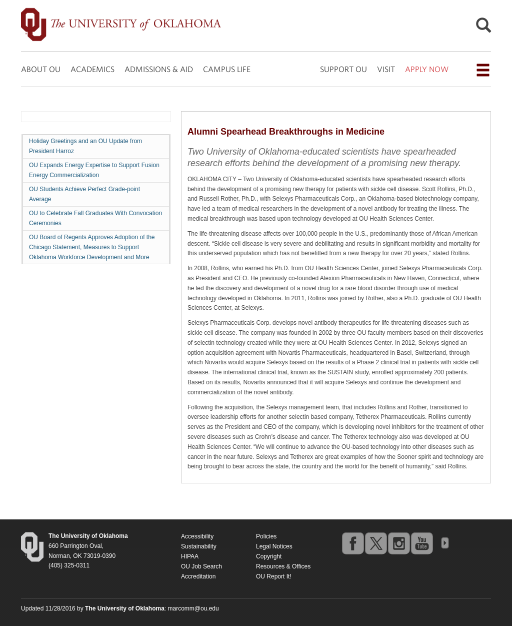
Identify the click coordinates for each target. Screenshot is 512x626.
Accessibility (197, 536)
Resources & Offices (283, 566)
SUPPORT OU (343, 69)
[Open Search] (483, 28)
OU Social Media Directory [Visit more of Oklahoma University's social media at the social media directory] (444, 542)
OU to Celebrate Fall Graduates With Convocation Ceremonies (95, 218)
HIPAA (189, 556)
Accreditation (198, 576)
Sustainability (198, 546)
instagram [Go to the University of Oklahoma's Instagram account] (398, 542)
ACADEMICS (92, 69)
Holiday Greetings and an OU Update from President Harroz (85, 146)
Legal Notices (274, 546)
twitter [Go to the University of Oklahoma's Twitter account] (375, 542)
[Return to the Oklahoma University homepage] (88, 535)
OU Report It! (274, 576)
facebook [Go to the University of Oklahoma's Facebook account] (352, 542)
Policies (266, 536)
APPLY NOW (426, 69)
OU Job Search (201, 566)
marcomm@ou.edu (193, 608)
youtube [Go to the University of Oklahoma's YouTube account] (421, 542)
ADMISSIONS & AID (158, 69)
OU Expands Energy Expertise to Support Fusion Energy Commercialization (94, 170)
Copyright (269, 556)
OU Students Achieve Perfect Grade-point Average (84, 194)
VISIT (386, 69)
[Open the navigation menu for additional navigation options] (483, 70)
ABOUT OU (40, 69)
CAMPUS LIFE (226, 69)
